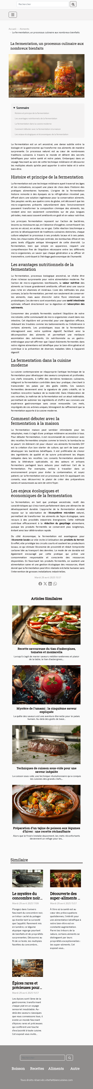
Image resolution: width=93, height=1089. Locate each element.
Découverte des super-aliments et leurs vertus (65, 898)
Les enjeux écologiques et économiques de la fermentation (41, 134)
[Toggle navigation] (13, 15)
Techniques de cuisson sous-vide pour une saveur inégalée (46, 769)
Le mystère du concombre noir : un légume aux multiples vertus (27, 900)
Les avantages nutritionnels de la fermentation (36, 118)
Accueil (12, 28)
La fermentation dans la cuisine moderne (33, 124)
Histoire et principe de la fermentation (32, 113)
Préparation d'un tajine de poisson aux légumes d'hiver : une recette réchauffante (46, 829)
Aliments (24, 28)
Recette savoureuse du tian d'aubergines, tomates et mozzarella (47, 650)
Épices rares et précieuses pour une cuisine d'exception (26, 990)
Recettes (37, 1068)
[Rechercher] (43, 4)
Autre (74, 1068)
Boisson (18, 1068)
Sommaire (22, 107)
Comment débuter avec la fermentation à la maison (38, 129)
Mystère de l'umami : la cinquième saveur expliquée (47, 710)
